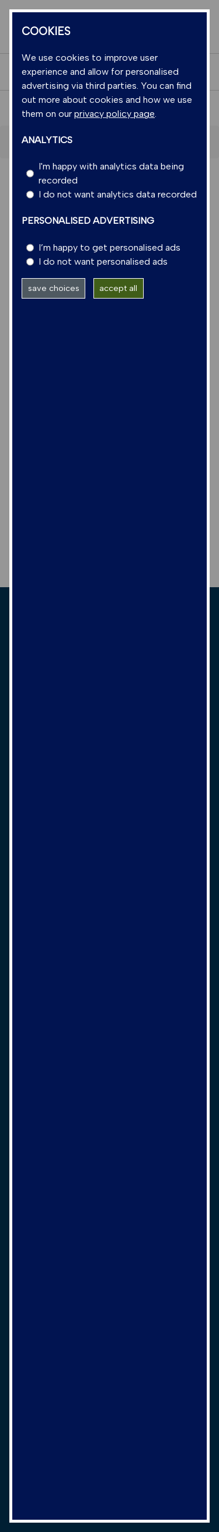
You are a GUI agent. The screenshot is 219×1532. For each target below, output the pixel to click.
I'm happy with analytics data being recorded (111, 173)
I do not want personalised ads (103, 261)
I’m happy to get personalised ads (109, 247)
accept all (118, 288)
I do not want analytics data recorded (118, 194)
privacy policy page (114, 113)
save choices (53, 288)
